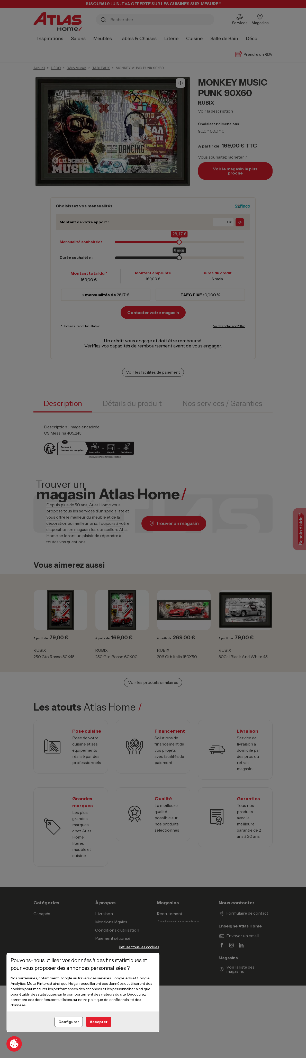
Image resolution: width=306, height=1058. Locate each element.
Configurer (68, 1021)
